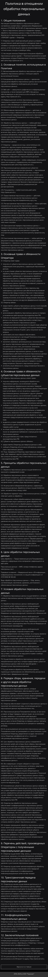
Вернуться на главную (24, 967)
